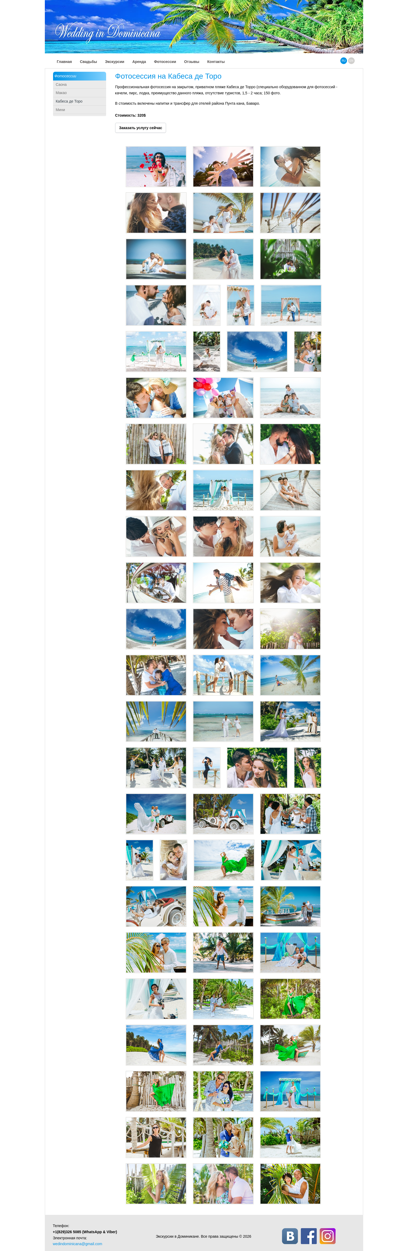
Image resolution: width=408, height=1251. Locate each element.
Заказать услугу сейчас (140, 128)
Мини (60, 110)
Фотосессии (65, 76)
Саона (61, 84)
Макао (61, 93)
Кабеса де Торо (69, 101)
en (351, 60)
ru (344, 60)
